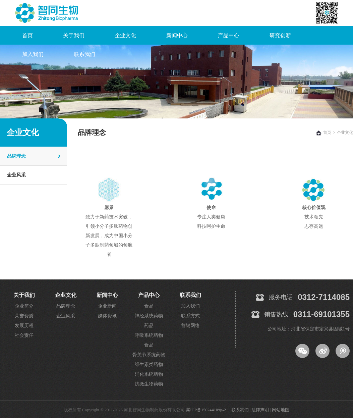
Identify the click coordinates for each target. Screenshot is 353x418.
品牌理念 (16, 156)
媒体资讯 (107, 315)
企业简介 (24, 306)
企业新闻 (107, 306)
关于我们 (73, 35)
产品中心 (228, 35)
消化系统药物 (149, 374)
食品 (149, 306)
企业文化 (125, 35)
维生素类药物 (149, 364)
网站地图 (280, 410)
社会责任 (24, 335)
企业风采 (16, 174)
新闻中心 (177, 35)
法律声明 (260, 410)
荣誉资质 (24, 315)
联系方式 (190, 315)
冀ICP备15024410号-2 (206, 410)
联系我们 (84, 54)
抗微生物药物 (149, 383)
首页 (27, 35)
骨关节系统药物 (148, 354)
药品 (149, 325)
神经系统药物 (149, 315)
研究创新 (280, 35)
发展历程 (24, 325)
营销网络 (190, 325)
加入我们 (33, 54)
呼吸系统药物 (149, 335)
